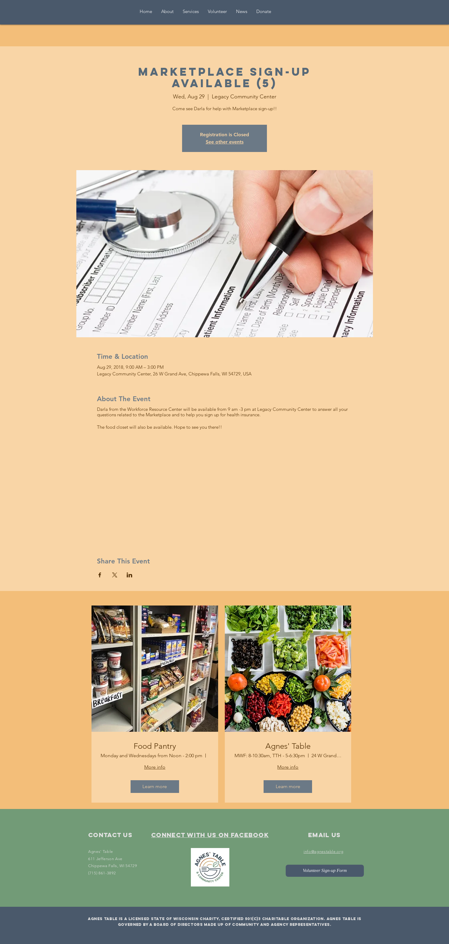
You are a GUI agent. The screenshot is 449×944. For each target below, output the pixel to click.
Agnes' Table (288, 746)
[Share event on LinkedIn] (129, 575)
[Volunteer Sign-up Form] (325, 871)
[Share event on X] (115, 575)
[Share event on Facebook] (100, 575)
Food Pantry (155, 746)
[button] (217, 11)
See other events (225, 142)
